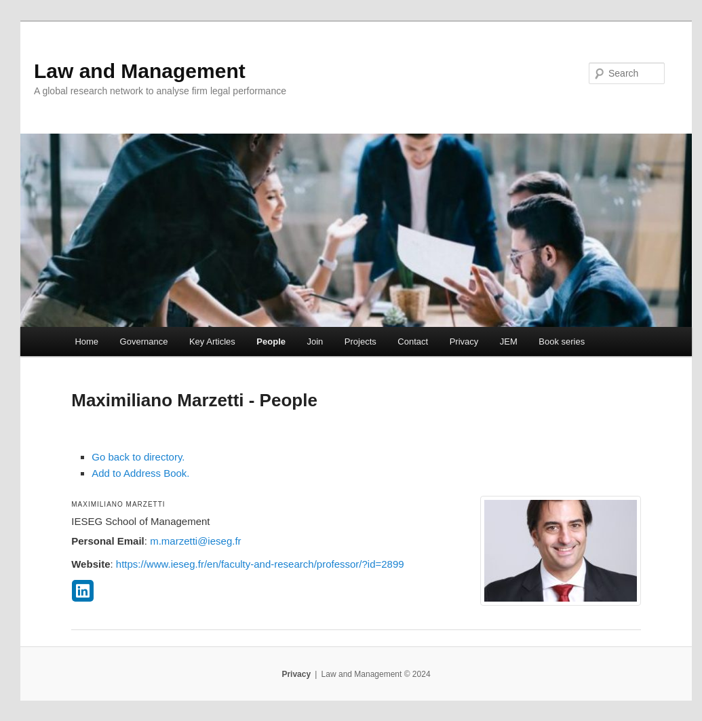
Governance (144, 341)
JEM (509, 341)
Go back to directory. (138, 457)
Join (315, 341)
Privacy (464, 341)
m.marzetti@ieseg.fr (195, 541)
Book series (562, 341)
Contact (412, 341)
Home (86, 341)
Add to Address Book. (140, 473)
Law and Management (140, 71)
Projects (360, 341)
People (271, 341)
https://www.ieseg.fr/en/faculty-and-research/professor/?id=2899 (260, 564)
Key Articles (212, 341)
